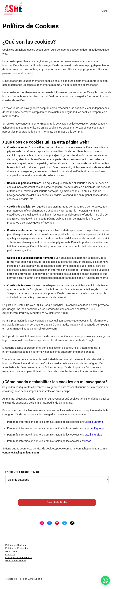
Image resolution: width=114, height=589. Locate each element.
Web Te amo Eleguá (15, 560)
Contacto (10, 554)
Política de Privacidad (16, 548)
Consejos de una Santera (18, 557)
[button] (105, 580)
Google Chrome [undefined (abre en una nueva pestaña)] (93, 421)
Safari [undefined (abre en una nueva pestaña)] (87, 440)
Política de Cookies (15, 545)
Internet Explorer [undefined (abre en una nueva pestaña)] (94, 428)
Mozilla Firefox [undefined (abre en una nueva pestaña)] (93, 434)
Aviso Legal (11, 551)
